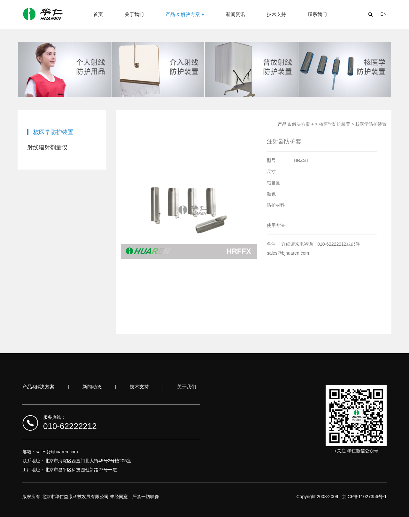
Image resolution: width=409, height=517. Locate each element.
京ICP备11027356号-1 (364, 496)
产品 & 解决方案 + (185, 14)
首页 (98, 14)
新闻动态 (92, 386)
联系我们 (317, 14)
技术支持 (276, 14)
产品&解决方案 (38, 386)
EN (384, 14)
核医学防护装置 (53, 132)
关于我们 (134, 14)
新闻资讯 (235, 14)
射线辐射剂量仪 (47, 147)
